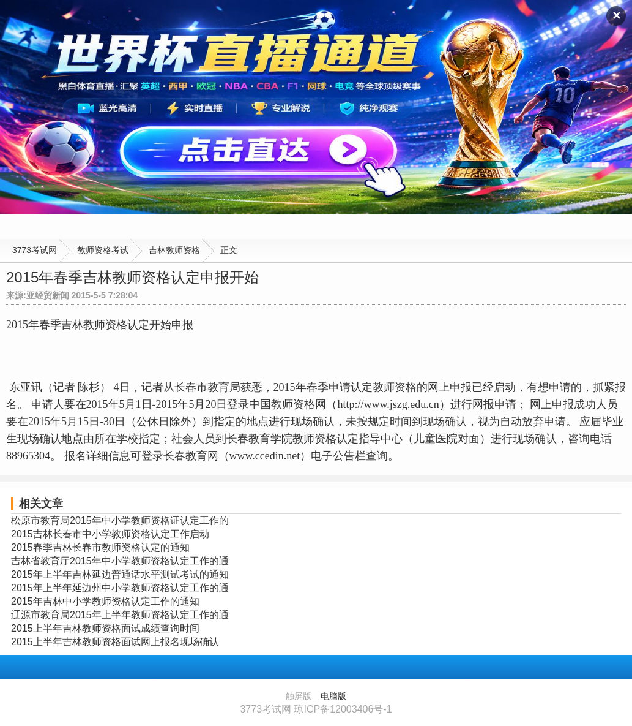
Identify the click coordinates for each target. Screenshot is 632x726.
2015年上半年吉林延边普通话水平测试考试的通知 (120, 574)
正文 (228, 250)
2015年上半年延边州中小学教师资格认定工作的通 (120, 588)
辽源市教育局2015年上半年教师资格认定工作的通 (120, 615)
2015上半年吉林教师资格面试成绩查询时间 (105, 628)
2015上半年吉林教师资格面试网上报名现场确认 (115, 642)
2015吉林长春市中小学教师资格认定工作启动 (110, 534)
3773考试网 (34, 250)
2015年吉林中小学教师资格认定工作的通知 (105, 601)
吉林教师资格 (174, 250)
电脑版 (333, 696)
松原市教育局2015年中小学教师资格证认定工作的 (120, 520)
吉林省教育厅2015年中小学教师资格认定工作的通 (120, 561)
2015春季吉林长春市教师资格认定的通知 (100, 547)
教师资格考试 (102, 250)
